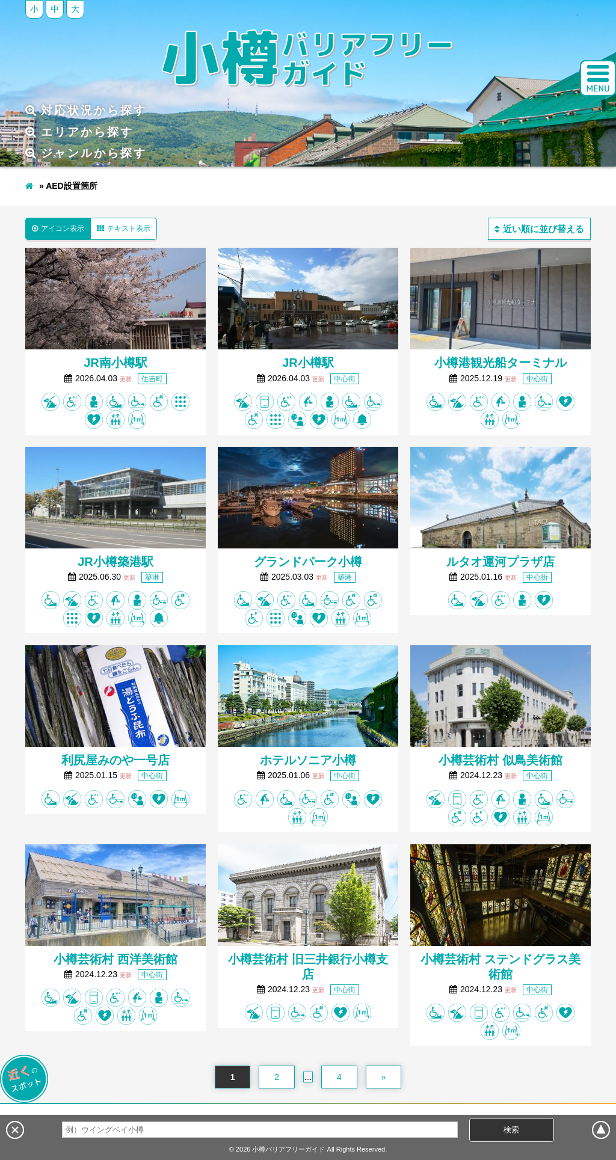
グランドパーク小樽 (308, 561)
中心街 (345, 379)
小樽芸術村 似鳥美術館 (500, 760)
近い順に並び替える (539, 229)
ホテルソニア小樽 (308, 760)
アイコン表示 (58, 228)
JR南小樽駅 (115, 362)
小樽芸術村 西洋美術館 (115, 959)
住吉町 (152, 379)
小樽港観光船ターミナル (500, 362)
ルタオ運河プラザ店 (500, 561)
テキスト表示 (123, 228)
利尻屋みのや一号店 (115, 760)
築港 (152, 577)
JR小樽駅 (308, 362)
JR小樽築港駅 (115, 561)
